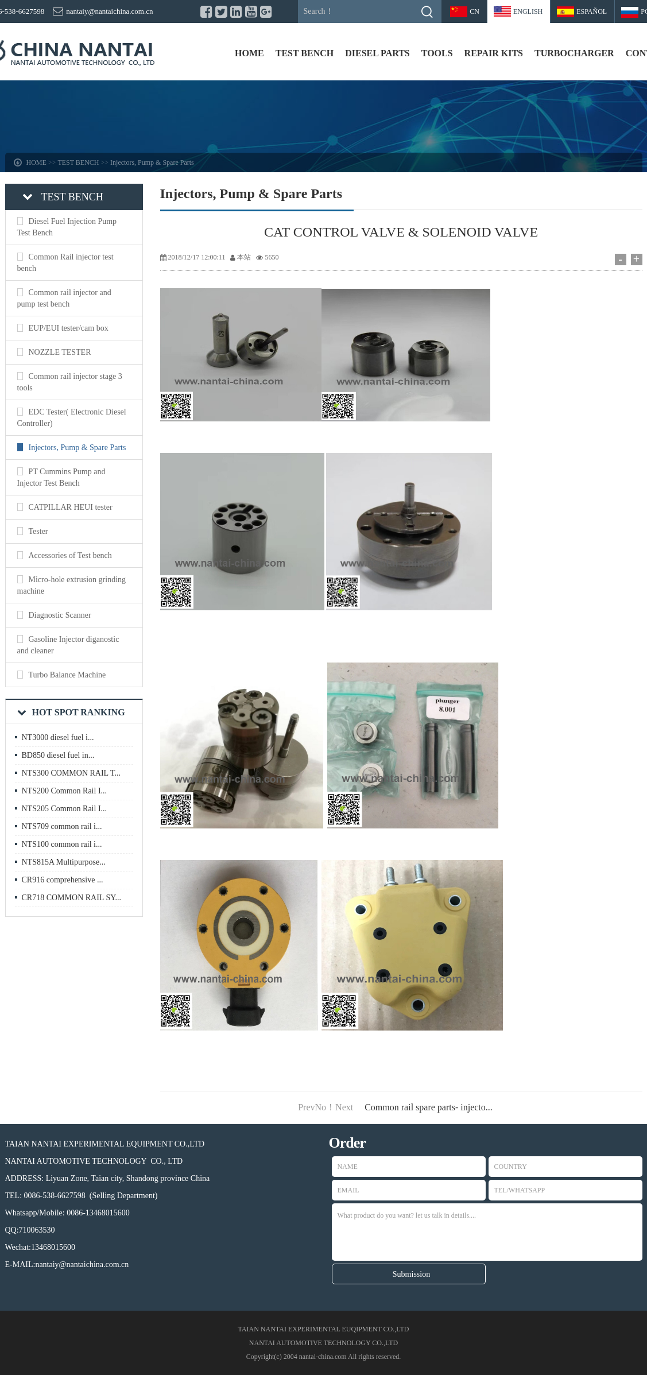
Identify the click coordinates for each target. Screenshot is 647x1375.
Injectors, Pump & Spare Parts (152, 162)
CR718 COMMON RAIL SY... (71, 897)
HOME (249, 53)
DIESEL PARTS (377, 53)
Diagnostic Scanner (60, 615)
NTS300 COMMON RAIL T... (71, 773)
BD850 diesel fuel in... (58, 755)
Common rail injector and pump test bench (64, 298)
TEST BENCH (305, 53)
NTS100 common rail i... (62, 844)
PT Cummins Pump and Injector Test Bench (61, 477)
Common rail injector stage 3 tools (69, 382)
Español (591, 11)
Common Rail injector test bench (65, 263)
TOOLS (437, 53)
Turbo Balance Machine (67, 675)
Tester (38, 531)
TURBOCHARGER (574, 53)
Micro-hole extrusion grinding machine (71, 585)
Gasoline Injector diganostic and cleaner (68, 645)
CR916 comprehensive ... (62, 880)
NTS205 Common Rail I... (64, 808)
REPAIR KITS (493, 53)
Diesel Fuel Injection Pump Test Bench (67, 227)
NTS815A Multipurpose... (64, 862)
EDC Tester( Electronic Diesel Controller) (71, 418)
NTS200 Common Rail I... (64, 791)
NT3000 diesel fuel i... (58, 737)
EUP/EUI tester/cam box (69, 328)
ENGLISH (528, 11)
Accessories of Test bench (70, 555)
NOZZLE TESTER (60, 352)
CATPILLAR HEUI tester (71, 507)
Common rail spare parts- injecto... (429, 1107)
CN (474, 11)
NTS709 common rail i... (62, 826)
